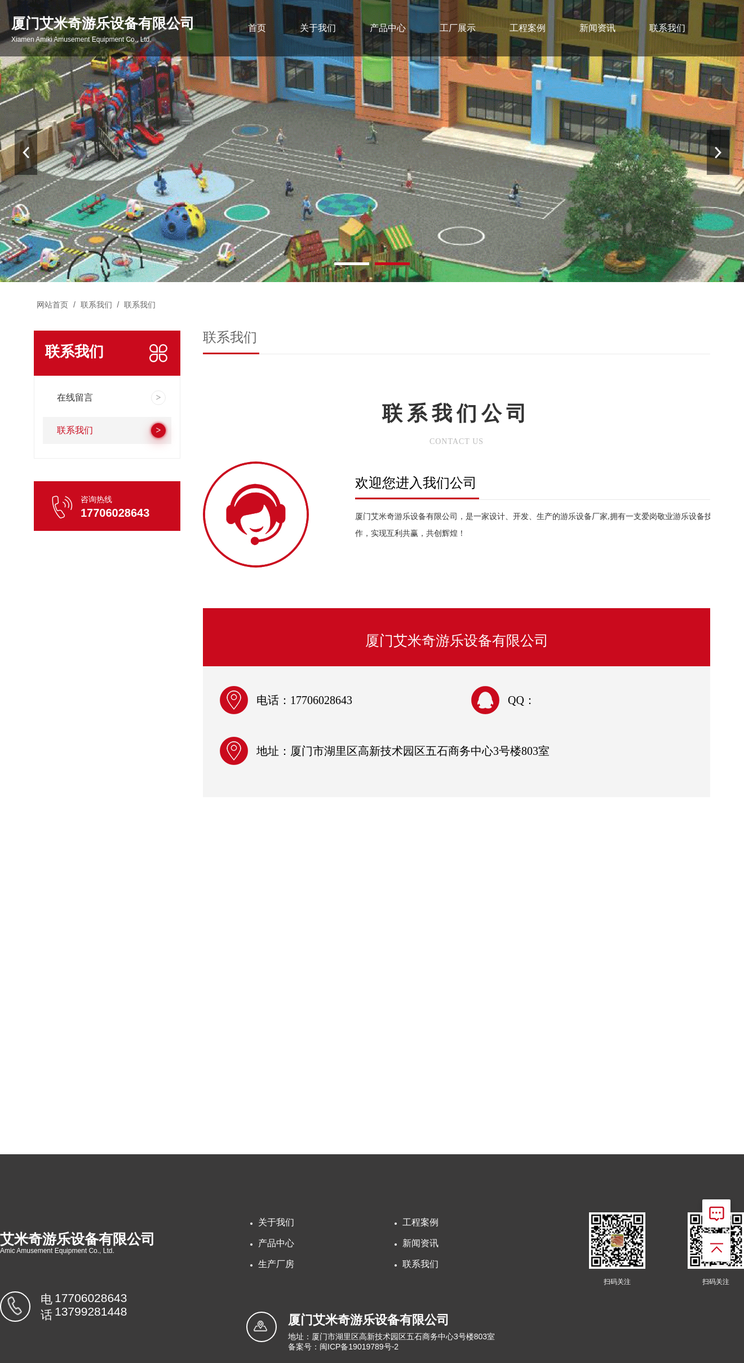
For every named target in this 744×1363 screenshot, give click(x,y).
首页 (257, 28)
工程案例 (528, 28)
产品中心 (388, 28)
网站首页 (52, 304)
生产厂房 (276, 1264)
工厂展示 (458, 28)
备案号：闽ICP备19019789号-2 (343, 1346)
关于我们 (318, 28)
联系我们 (667, 28)
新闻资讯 (597, 28)
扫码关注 (617, 1282)
